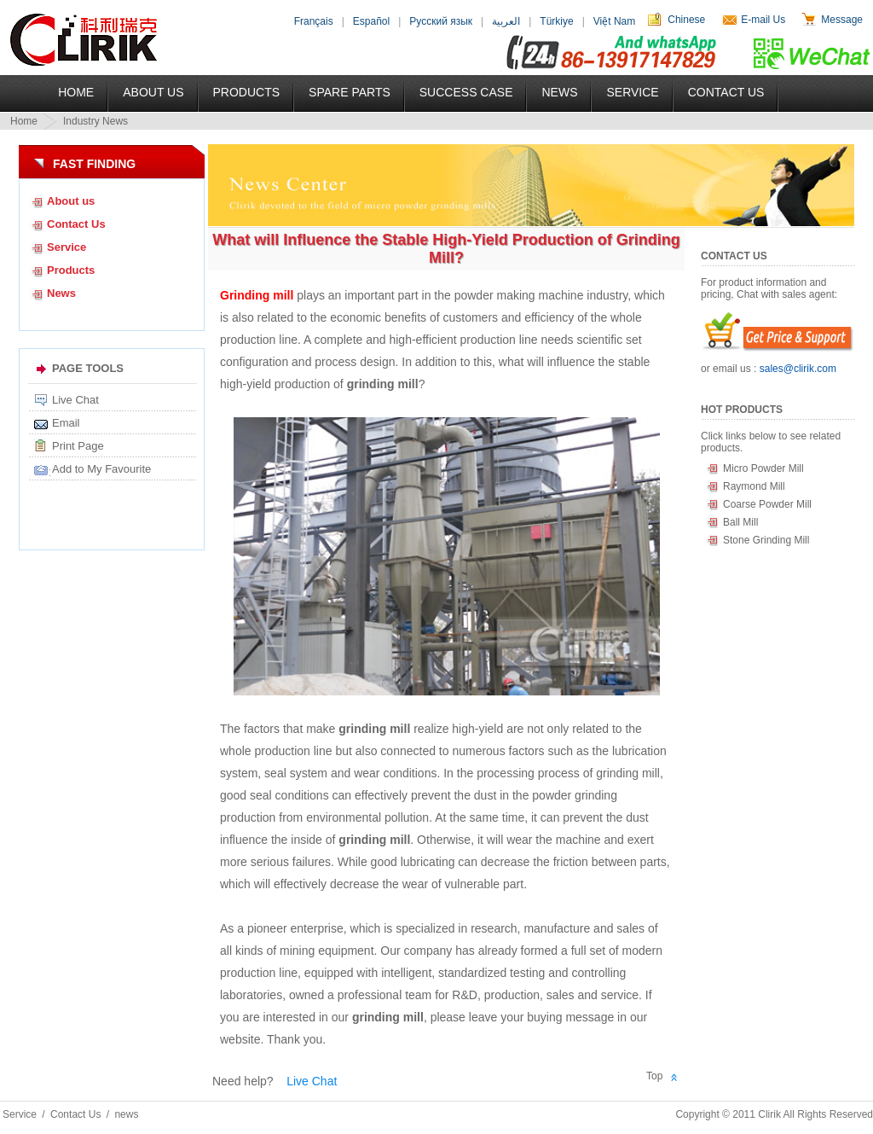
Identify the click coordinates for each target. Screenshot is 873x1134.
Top (654, 1076)
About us (71, 201)
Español (371, 21)
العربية (506, 21)
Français (313, 21)
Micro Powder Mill (763, 468)
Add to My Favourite (101, 468)
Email (66, 422)
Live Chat (75, 399)
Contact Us (726, 92)
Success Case (466, 92)
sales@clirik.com (798, 369)
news (126, 1114)
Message (842, 20)
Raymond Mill (754, 486)
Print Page (78, 445)
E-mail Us (763, 20)
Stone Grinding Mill (766, 540)
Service (632, 92)
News (559, 92)
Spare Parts (349, 92)
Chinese (686, 20)
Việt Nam (614, 21)
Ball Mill (740, 522)
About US (153, 92)
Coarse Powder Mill (767, 504)
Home (76, 92)
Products (246, 92)
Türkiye (556, 21)
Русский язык (440, 21)
